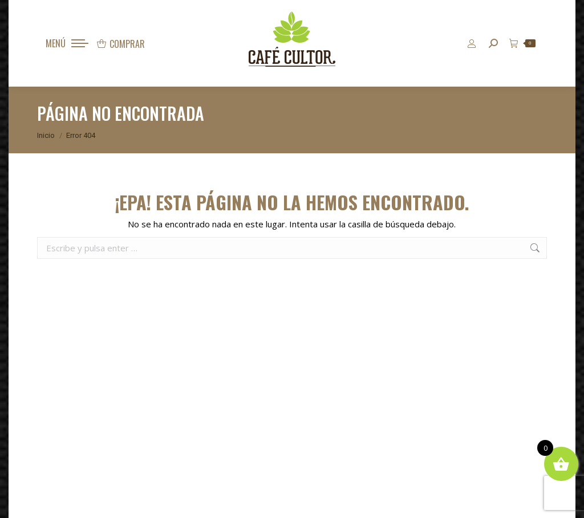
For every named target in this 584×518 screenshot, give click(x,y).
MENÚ (56, 43)
